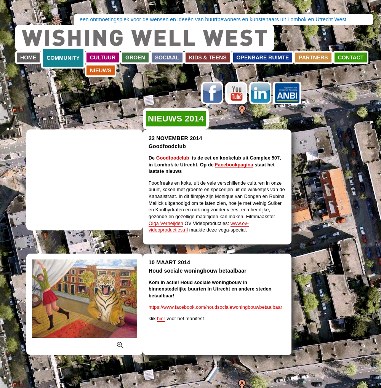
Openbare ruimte (263, 57)
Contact (351, 57)
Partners (313, 57)
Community (63, 58)
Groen (135, 57)
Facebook (212, 93)
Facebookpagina (234, 165)
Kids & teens (208, 57)
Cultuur (102, 57)
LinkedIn (260, 93)
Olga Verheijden (166, 223)
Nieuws (100, 70)
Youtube (236, 93)
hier (161, 318)
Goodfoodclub (172, 158)
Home (28, 57)
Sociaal (167, 57)
